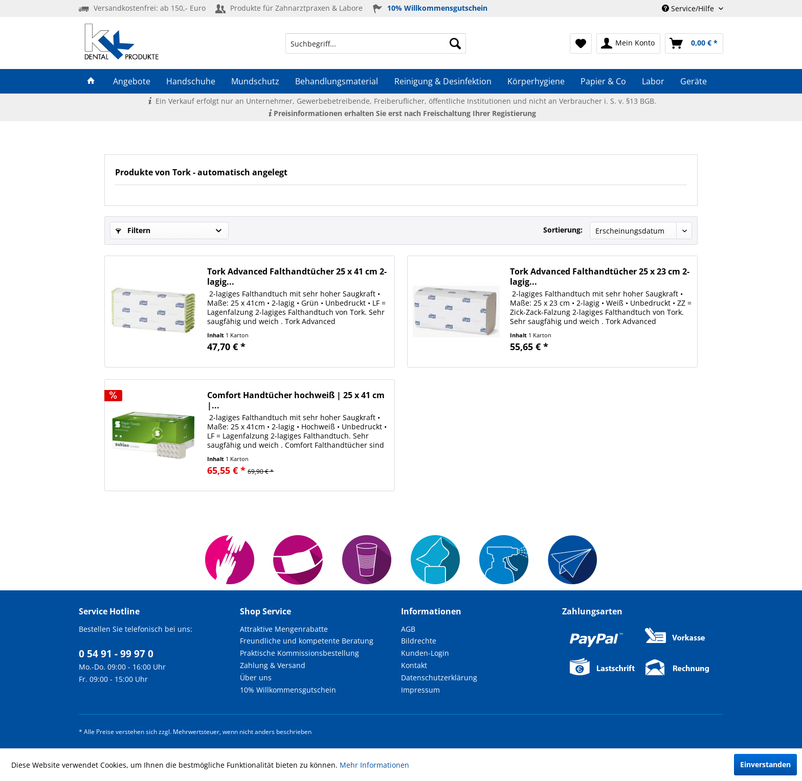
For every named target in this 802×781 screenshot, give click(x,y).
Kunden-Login (425, 653)
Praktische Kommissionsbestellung (299, 653)
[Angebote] (131, 81)
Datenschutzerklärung (439, 677)
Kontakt (414, 665)
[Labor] (653, 81)
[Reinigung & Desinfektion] (442, 81)
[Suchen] (455, 43)
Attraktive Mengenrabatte (284, 629)
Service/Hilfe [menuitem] (689, 8)
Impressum (420, 690)
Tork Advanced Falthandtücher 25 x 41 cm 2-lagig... (297, 276)
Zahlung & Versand (272, 665)
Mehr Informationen (374, 765)
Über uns (256, 677)
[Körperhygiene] (535, 81)
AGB (408, 629)
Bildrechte (418, 641)
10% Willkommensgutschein (288, 690)
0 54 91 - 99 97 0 (116, 653)
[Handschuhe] (190, 81)
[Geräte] (694, 81)
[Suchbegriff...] (375, 43)
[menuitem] (375, 43)
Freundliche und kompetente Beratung (306, 641)
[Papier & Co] (603, 81)
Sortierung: (563, 230)
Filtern (133, 230)
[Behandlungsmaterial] (336, 81)
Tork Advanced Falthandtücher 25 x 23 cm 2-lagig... (599, 276)
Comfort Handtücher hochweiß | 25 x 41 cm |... (296, 400)
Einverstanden (765, 764)
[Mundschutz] (255, 81)
